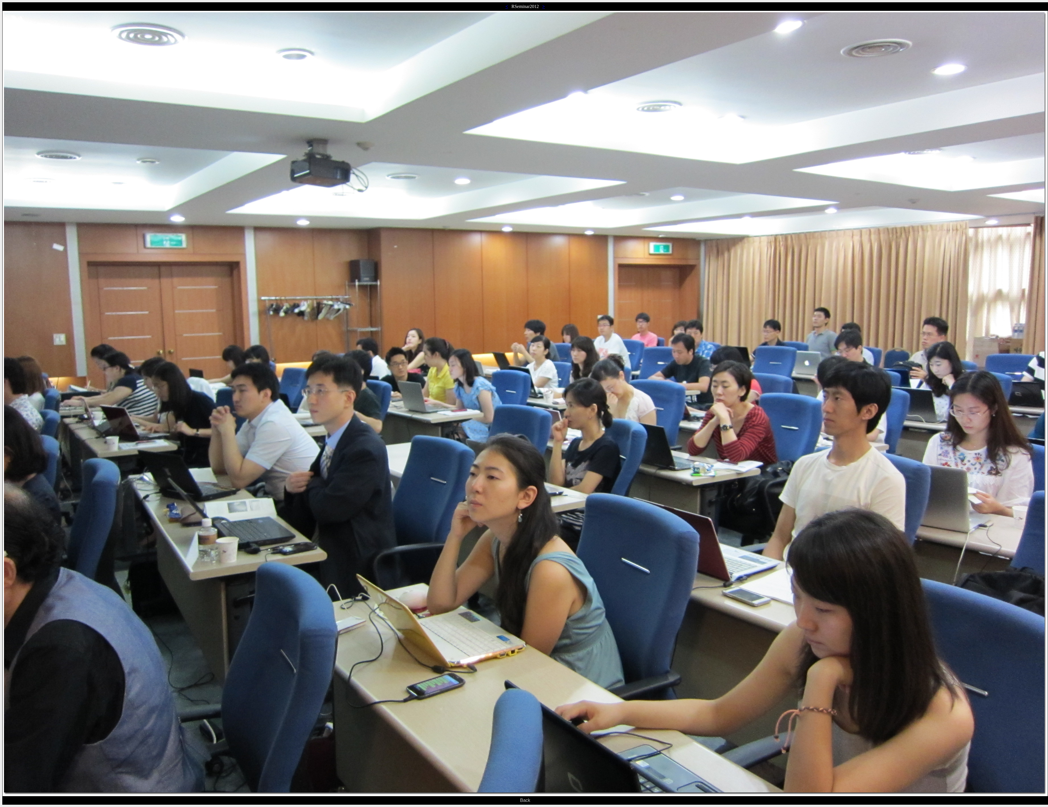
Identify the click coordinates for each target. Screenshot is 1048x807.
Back (525, 800)
